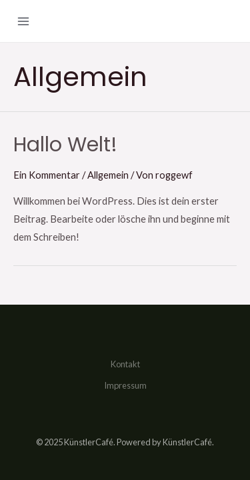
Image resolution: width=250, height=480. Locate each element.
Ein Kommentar (46, 175)
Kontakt (125, 364)
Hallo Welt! (65, 145)
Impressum (125, 385)
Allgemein (108, 175)
